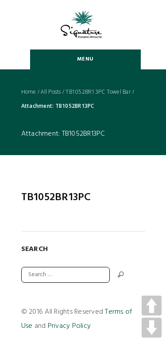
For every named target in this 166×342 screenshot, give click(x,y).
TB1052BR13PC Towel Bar (98, 92)
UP (152, 305)
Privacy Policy (69, 326)
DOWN (152, 328)
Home (28, 92)
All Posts (51, 92)
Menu (85, 59)
